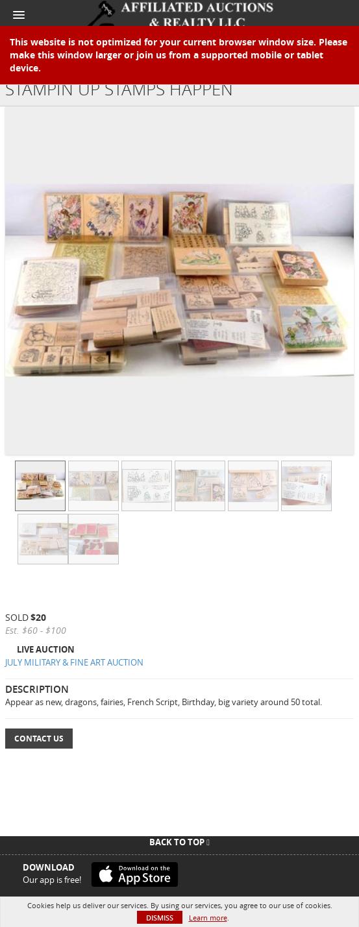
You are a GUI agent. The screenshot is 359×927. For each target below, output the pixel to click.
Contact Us (39, 738)
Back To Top (179, 842)
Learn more (208, 917)
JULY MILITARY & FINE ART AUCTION (74, 662)
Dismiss (159, 917)
